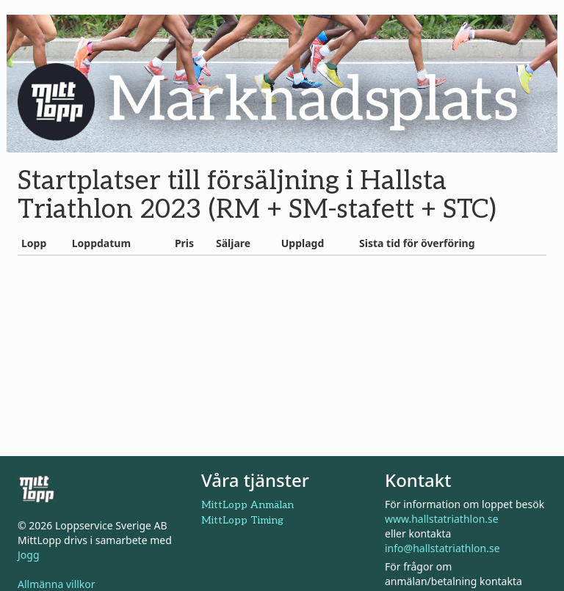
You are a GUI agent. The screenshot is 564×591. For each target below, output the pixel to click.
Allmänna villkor (56, 584)
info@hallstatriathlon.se (442, 548)
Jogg (29, 555)
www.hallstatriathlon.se (442, 519)
